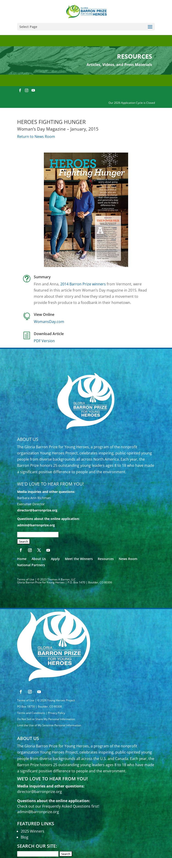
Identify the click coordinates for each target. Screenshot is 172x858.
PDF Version (44, 340)
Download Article (49, 333)
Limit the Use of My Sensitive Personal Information (49, 725)
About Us (39, 559)
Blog (24, 837)
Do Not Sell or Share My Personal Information (46, 719)
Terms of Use (25, 579)
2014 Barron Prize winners (83, 284)
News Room (128, 559)
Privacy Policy (56, 713)
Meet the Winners (79, 559)
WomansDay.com (49, 321)
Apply (55, 559)
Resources (106, 559)
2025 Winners (32, 831)
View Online (44, 314)
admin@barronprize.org (36, 525)
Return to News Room (36, 136)
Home (21, 559)
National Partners (31, 565)
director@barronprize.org (37, 510)
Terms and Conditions (31, 713)
